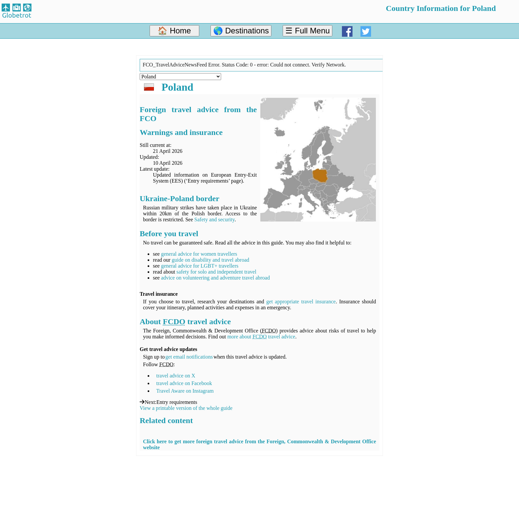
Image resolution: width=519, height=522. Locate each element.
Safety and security (214, 219)
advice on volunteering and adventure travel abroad (215, 278)
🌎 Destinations (241, 30)
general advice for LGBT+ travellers (199, 266)
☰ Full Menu (307, 30)
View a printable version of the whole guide (186, 408)
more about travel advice (261, 336)
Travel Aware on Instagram (184, 391)
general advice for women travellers (199, 254)
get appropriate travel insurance (301, 301)
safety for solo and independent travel (216, 272)
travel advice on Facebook (184, 383)
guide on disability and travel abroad (210, 260)
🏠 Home (174, 30)
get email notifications (189, 357)
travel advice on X (175, 375)
